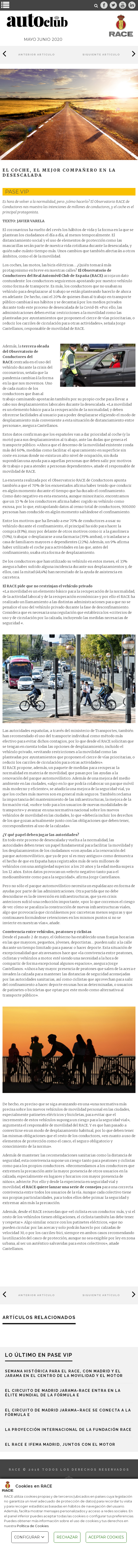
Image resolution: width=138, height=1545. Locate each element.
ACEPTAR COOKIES (106, 1537)
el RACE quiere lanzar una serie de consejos (61, 1187)
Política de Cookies (33, 1526)
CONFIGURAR (30, 1537)
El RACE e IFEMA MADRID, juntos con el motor (60, 1444)
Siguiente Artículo (101, 54)
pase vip (17, 192)
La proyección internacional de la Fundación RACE (68, 1430)
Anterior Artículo (36, 54)
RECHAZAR (67, 1537)
